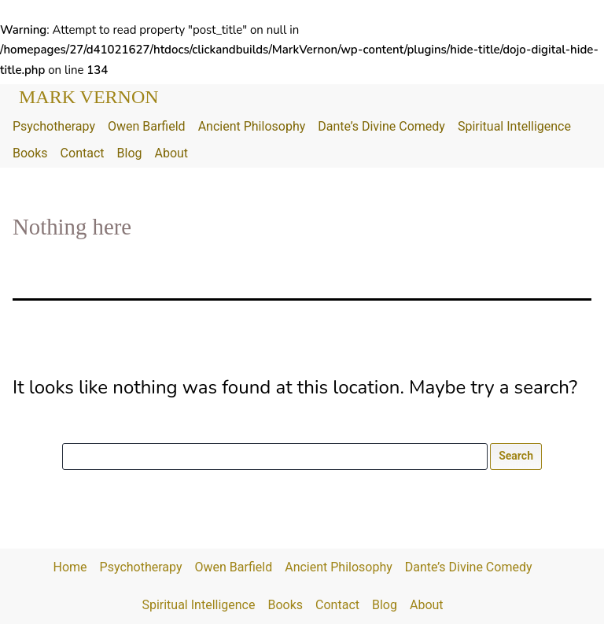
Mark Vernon (89, 97)
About (171, 153)
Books (30, 153)
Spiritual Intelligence (514, 126)
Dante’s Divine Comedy (381, 126)
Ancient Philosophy (252, 126)
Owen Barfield (147, 126)
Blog (129, 153)
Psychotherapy (54, 126)
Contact (83, 153)
